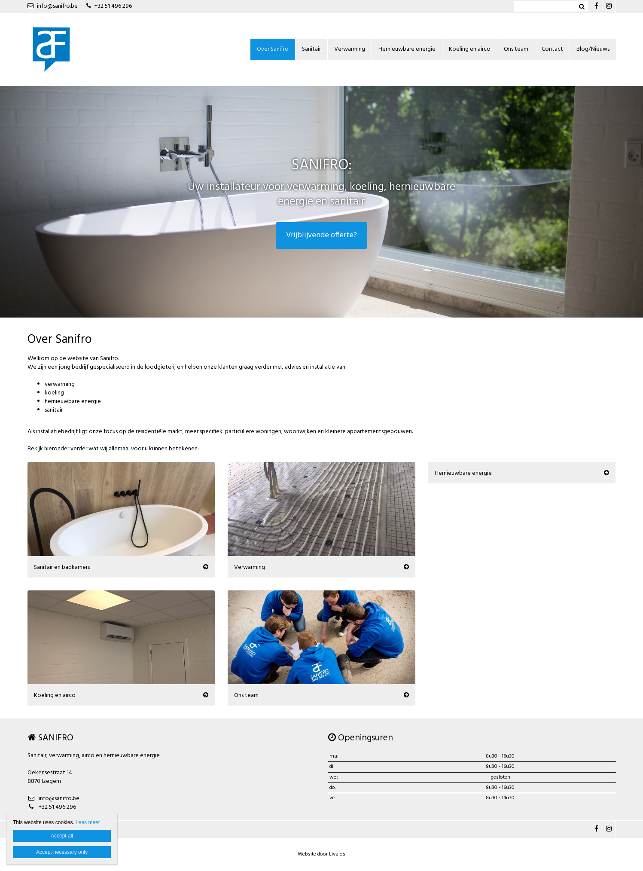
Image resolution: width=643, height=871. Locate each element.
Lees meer (88, 822)
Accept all (62, 836)
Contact (552, 49)
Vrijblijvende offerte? (321, 235)
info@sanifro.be (52, 6)
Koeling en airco (470, 49)
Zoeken (582, 6)
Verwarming (349, 49)
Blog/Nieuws (592, 49)
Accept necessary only (62, 852)
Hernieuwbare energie (407, 49)
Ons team (516, 49)
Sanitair (311, 49)
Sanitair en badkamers (62, 566)
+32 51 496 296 (109, 6)
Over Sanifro (273, 49)
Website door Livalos (321, 854)
